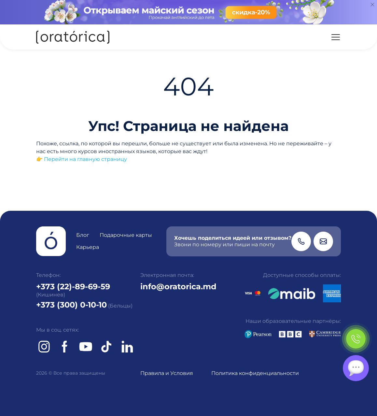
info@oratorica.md (178, 286)
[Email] (323, 241)
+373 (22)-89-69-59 (73, 286)
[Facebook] (65, 346)
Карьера (87, 247)
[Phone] (301, 241)
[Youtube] (85, 346)
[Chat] (356, 368)
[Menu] (335, 37)
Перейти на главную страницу (85, 159)
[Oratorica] (72, 37)
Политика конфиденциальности (255, 373)
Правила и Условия (166, 373)
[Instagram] (44, 346)
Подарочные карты (126, 235)
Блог (82, 235)
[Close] (372, 4)
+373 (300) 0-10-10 (71, 304)
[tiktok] (106, 346)
